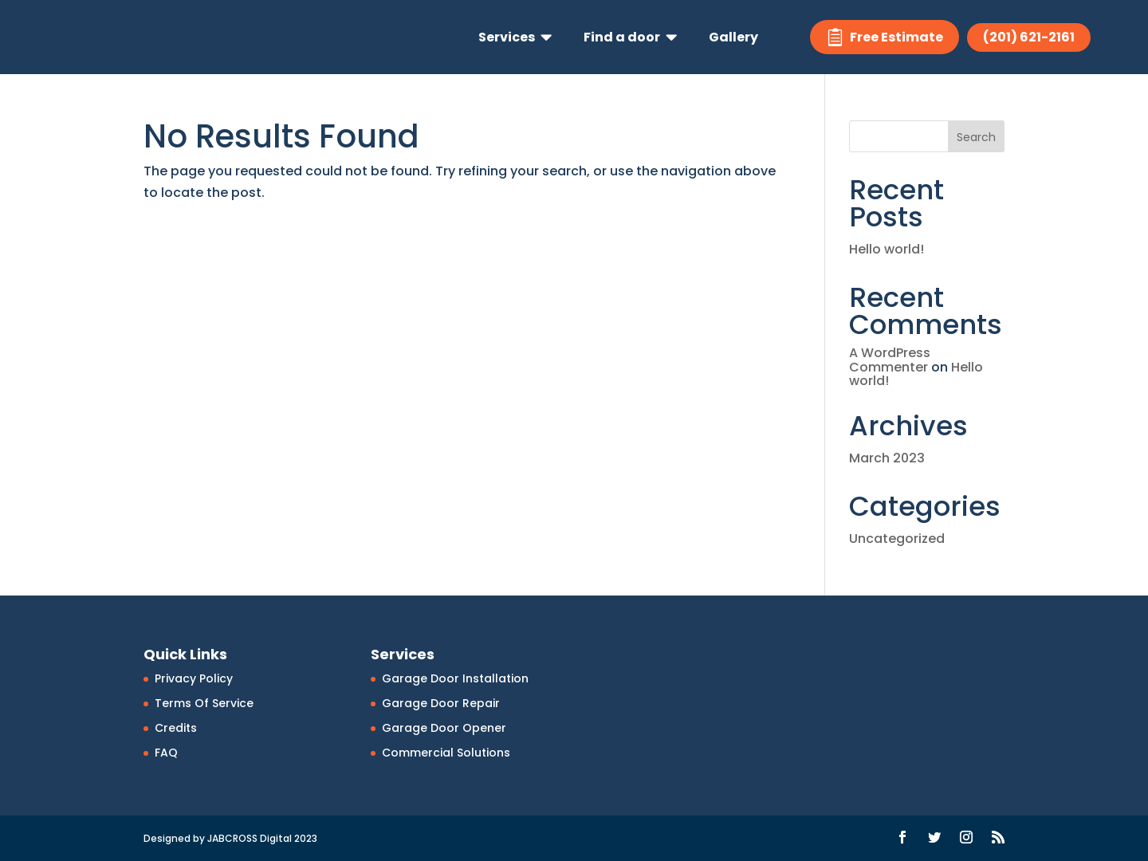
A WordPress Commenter (889, 360)
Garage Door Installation (455, 678)
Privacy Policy (194, 678)
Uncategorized (897, 538)
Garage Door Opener (444, 728)
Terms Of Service (204, 703)
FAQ (166, 753)
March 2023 (887, 458)
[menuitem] (515, 37)
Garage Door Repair (441, 703)
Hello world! (886, 249)
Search (976, 137)
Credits (176, 728)
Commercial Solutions (446, 753)
